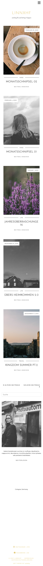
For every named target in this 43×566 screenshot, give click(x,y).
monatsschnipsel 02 (21, 81)
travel (21, 361)
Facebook (21, 553)
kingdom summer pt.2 (21, 365)
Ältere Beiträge (11, 385)
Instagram (21, 547)
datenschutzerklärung (22, 560)
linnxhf (21, 13)
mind (21, 77)
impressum (29, 558)
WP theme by (21, 563)
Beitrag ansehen (21, 86)
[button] (40, 3)
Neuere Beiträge (32, 386)
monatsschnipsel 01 (21, 152)
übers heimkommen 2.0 (21, 295)
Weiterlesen (21, 460)
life (21, 217)
